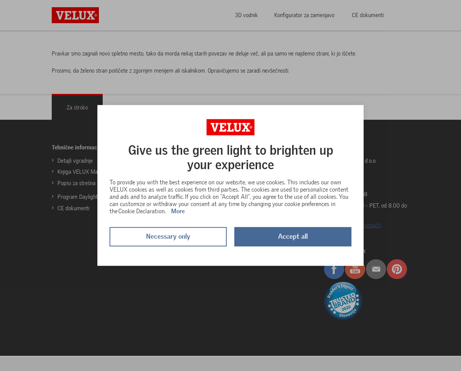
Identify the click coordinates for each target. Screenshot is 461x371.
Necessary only (168, 237)
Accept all (293, 237)
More (178, 211)
